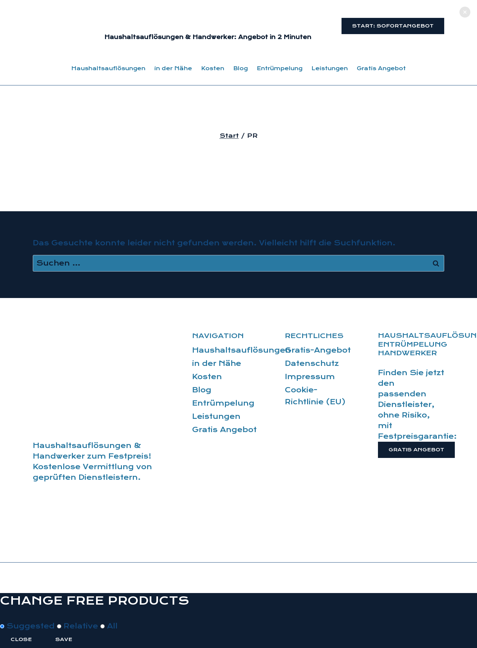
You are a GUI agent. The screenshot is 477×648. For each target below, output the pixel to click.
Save (63, 639)
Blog (240, 68)
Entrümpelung (279, 68)
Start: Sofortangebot (393, 26)
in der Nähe (173, 68)
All (109, 626)
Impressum (310, 377)
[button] (464, 12)
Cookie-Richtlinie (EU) (315, 396)
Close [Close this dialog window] (21, 639)
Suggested (28, 626)
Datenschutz (312, 363)
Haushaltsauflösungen (108, 68)
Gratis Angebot (381, 68)
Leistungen (329, 68)
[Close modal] (10, 616)
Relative (78, 626)
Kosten (212, 68)
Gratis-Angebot (318, 350)
